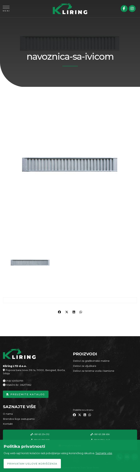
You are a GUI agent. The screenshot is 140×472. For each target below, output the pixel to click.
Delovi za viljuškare (84, 365)
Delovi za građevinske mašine (91, 360)
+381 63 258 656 (100, 434)
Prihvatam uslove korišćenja (32, 463)
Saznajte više (104, 453)
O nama (8, 413)
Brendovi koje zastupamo (19, 418)
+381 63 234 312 (39, 434)
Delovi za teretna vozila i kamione (93, 370)
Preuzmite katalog (26, 394)
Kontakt (8, 423)
